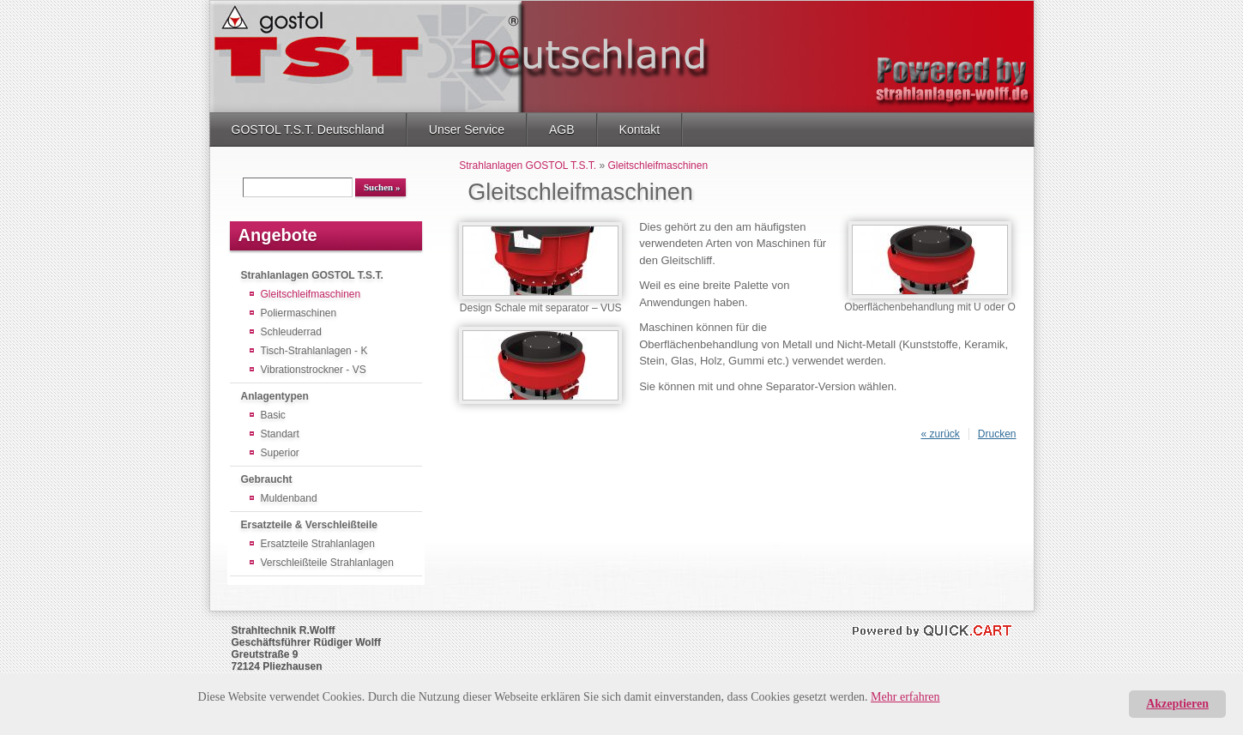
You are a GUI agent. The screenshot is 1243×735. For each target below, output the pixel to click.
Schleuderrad (291, 332)
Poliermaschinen (299, 313)
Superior (280, 453)
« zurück (939, 434)
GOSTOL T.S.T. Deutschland (308, 129)
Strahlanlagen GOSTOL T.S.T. (312, 275)
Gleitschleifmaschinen (311, 294)
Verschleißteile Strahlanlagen (327, 563)
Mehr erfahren (905, 696)
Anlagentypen (275, 396)
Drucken (997, 434)
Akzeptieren (1177, 703)
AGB (562, 129)
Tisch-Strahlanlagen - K (314, 351)
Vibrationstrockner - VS (313, 370)
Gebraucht (267, 479)
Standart (280, 434)
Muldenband (289, 498)
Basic (273, 415)
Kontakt (640, 129)
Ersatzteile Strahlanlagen (318, 544)
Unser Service (466, 129)
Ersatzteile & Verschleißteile (309, 525)
